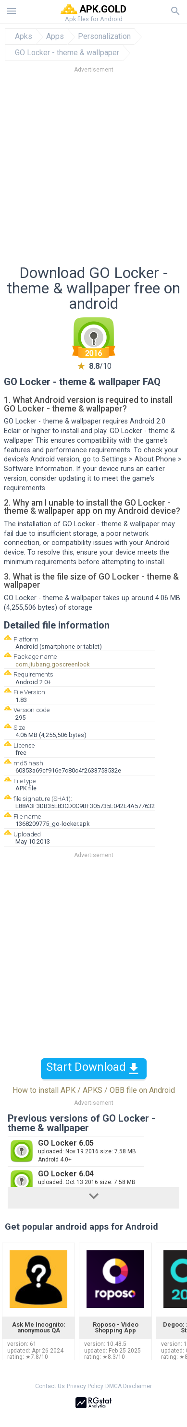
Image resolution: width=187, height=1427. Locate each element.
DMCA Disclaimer (128, 1386)
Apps (55, 36)
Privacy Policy (85, 1386)
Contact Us (50, 1386)
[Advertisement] (93, 171)
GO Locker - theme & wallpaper (67, 53)
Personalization (104, 36)
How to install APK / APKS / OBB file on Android (93, 1090)
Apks (23, 36)
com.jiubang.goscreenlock (52, 664)
